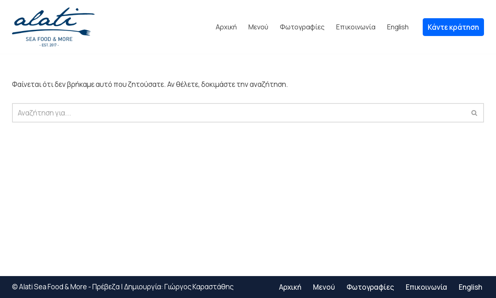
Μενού (258, 26)
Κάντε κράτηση (453, 27)
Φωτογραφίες (302, 26)
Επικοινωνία (356, 26)
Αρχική (226, 26)
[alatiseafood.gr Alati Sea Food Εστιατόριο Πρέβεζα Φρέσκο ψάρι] (53, 26)
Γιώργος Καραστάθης (199, 286)
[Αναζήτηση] (238, 113)
